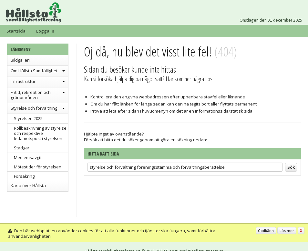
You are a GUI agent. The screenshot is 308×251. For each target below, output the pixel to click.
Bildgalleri (20, 60)
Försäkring (24, 176)
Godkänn (266, 230)
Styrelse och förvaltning (34, 108)
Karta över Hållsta (28, 185)
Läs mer (287, 230)
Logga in (45, 31)
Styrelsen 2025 (28, 118)
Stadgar (21, 148)
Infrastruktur (23, 81)
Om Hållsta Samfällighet (34, 71)
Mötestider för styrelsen (37, 167)
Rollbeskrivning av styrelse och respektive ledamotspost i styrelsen (40, 133)
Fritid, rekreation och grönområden (31, 94)
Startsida (16, 31)
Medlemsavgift (28, 157)
